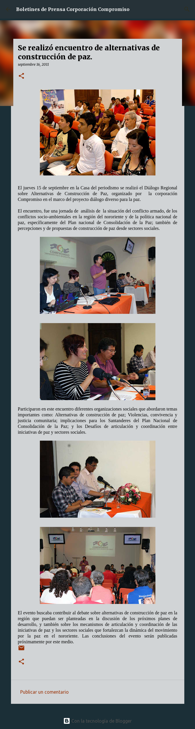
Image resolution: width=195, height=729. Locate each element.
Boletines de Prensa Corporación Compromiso (72, 9)
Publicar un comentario (44, 692)
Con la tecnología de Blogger (97, 720)
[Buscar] (186, 9)
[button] (21, 76)
